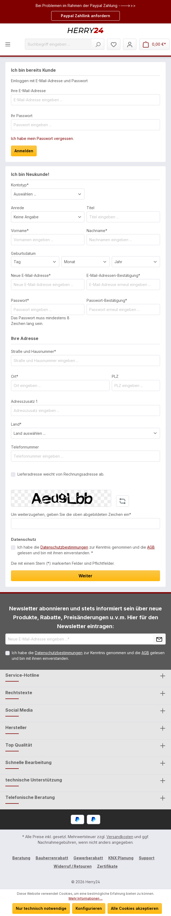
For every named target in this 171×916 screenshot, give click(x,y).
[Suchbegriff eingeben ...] (58, 44)
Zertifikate (107, 866)
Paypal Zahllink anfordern (85, 15)
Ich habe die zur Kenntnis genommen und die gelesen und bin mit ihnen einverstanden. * (86, 550)
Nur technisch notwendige (41, 908)
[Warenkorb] (154, 44)
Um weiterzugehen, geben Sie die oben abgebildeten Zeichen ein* (71, 514)
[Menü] (7, 44)
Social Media (19, 710)
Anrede (17, 207)
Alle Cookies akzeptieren (134, 908)
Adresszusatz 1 (24, 401)
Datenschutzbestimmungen (64, 547)
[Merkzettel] (113, 44)
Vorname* (20, 230)
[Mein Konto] (129, 44)
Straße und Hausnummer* (33, 351)
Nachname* (97, 230)
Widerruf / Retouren (73, 866)
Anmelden (23, 151)
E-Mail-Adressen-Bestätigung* (113, 275)
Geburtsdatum (23, 253)
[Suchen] (98, 44)
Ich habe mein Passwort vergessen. (42, 138)
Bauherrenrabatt (52, 858)
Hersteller (16, 727)
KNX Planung (120, 858)
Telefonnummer (25, 447)
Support (146, 858)
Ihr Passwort (21, 115)
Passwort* (20, 300)
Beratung (21, 858)
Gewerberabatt (88, 858)
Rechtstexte (18, 692)
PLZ (115, 376)
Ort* (14, 376)
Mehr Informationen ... (86, 898)
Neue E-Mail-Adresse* (31, 275)
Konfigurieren (89, 908)
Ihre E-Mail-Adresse (28, 90)
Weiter (85, 575)
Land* (16, 424)
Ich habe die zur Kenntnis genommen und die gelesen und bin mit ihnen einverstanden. (88, 655)
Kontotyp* (20, 185)
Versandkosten (119, 836)
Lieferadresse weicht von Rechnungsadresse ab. (60, 474)
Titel (90, 207)
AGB (151, 547)
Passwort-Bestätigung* (107, 300)
